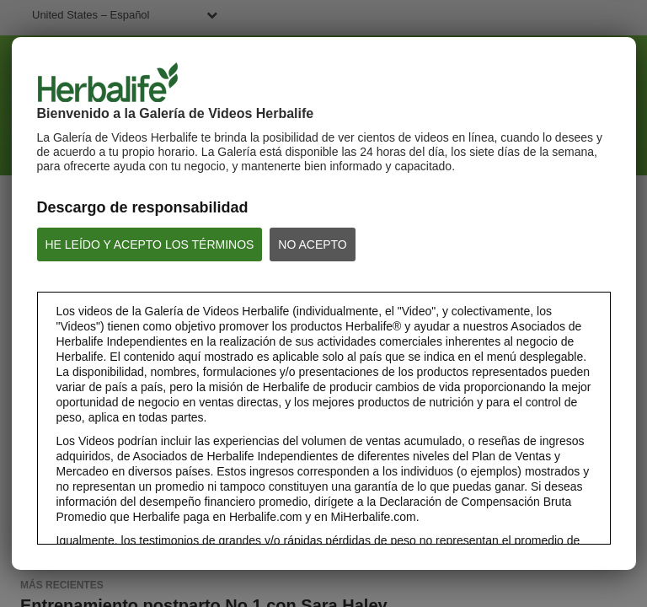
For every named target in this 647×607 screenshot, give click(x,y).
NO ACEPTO (312, 244)
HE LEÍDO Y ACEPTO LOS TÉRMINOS (149, 244)
